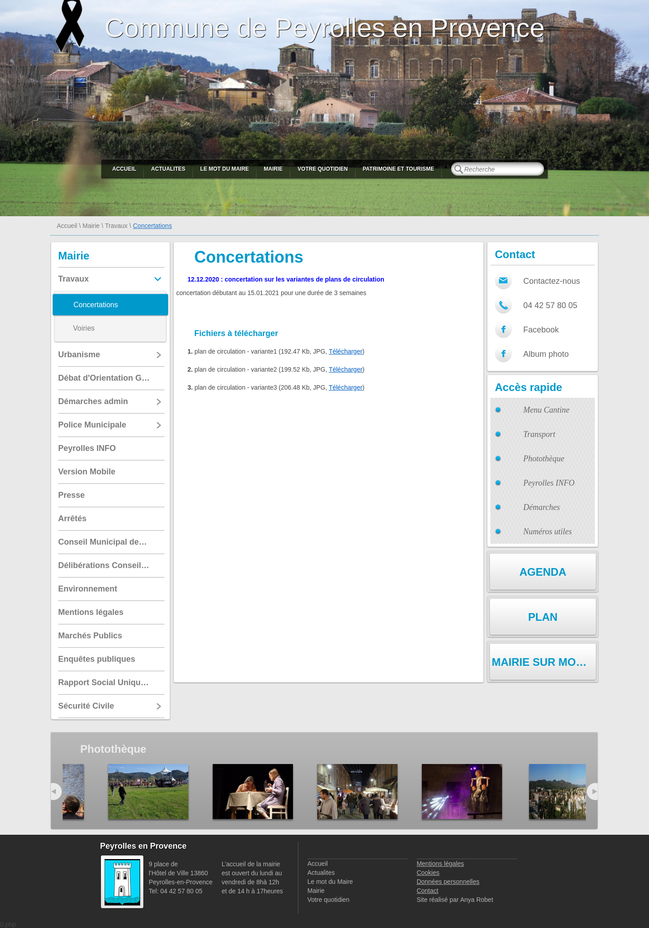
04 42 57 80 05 (550, 305)
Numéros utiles (547, 531)
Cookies (427, 872)
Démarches (541, 507)
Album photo (546, 354)
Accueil (124, 169)
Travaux (116, 225)
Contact (427, 890)
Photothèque (543, 458)
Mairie (273, 169)
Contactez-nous (551, 281)
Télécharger (345, 351)
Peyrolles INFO (549, 482)
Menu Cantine (546, 409)
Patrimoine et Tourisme (398, 169)
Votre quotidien (322, 169)
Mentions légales (440, 863)
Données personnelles (447, 881)
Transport (539, 434)
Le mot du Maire (224, 169)
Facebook (541, 329)
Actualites (168, 169)
